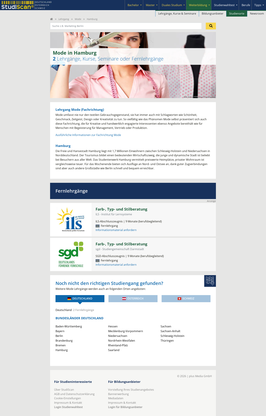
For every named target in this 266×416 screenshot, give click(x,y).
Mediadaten (115, 398)
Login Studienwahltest (68, 407)
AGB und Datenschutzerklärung (74, 394)
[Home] (51, 19)
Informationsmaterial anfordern (116, 230)
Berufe (246, 5)
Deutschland (80, 298)
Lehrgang (63, 19)
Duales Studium (172, 5)
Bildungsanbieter (213, 13)
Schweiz (186, 298)
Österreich (132, 298)
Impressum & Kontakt (68, 403)
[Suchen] (211, 26)
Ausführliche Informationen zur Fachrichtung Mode (88, 135)
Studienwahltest (224, 5)
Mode (78, 19)
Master (150, 5)
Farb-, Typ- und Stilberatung (121, 209)
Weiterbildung (198, 5)
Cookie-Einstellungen (67, 398)
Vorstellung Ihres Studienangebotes (131, 389)
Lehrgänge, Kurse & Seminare (177, 13)
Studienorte (236, 13)
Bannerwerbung (118, 394)
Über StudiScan (64, 389)
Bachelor (133, 5)
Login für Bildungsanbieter (125, 407)
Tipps (257, 5)
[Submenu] (141, 5)
